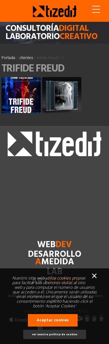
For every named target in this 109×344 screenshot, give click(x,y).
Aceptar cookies (53, 320)
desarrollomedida (54, 258)
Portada (8, 57)
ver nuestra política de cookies (54, 334)
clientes (26, 57)
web (54, 244)
